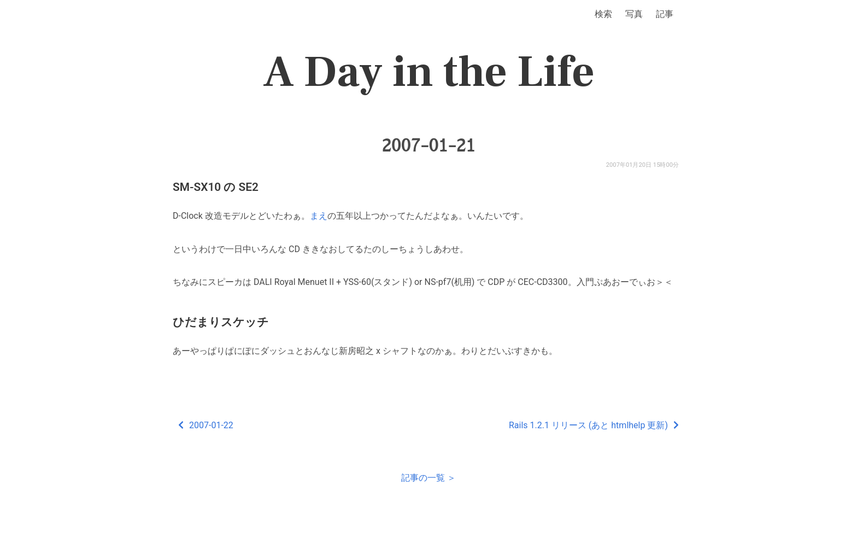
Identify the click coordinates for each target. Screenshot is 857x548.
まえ (318, 216)
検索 (603, 14)
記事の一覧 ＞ (428, 478)
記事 (664, 14)
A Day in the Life (429, 72)
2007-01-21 (428, 145)
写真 (634, 14)
